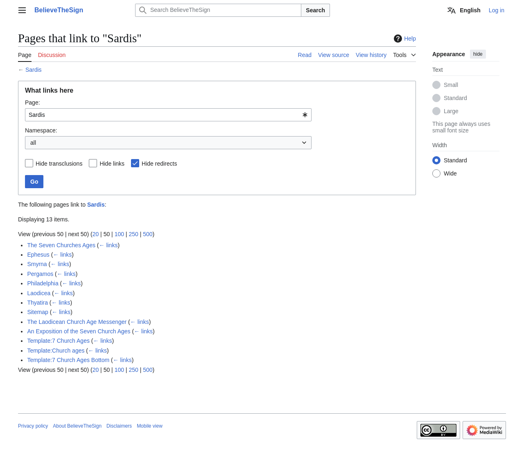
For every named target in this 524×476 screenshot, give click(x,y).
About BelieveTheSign (77, 426)
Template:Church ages (55, 350)
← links (108, 245)
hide (478, 54)
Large (451, 111)
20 (96, 234)
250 (133, 234)
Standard (455, 98)
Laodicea (38, 293)
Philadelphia (42, 283)
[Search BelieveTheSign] (218, 10)
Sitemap (37, 312)
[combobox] (168, 114)
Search (315, 10)
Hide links (111, 163)
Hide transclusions (59, 163)
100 (119, 234)
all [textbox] (33, 142)
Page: (32, 102)
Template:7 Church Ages (58, 340)
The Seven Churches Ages (61, 245)
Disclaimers (119, 426)
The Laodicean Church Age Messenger (76, 322)
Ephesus (38, 254)
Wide (450, 173)
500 (147, 234)
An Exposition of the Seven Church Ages (78, 331)
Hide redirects (159, 163)
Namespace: (41, 130)
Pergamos (40, 274)
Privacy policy (33, 426)
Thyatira (37, 302)
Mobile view (150, 426)
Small (451, 85)
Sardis (33, 69)
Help (404, 38)
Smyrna (37, 264)
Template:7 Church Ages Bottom (68, 360)
